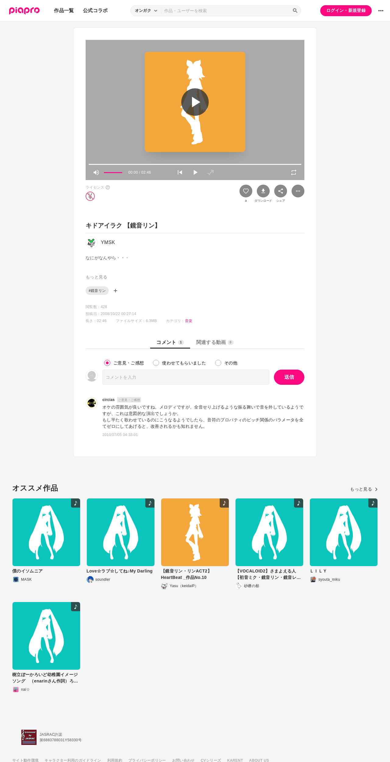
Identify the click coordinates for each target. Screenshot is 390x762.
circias (108, 400)
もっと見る (364, 489)
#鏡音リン (97, 291)
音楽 (189, 321)
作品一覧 (64, 10)
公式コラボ (95, 10)
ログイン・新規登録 (346, 10)
